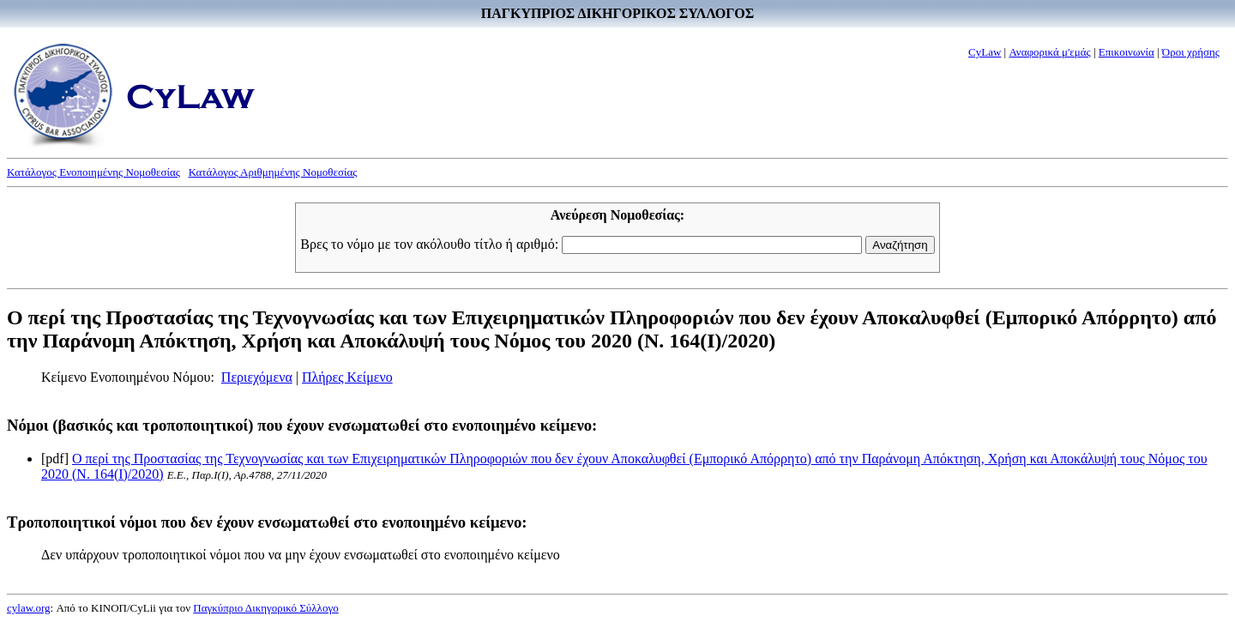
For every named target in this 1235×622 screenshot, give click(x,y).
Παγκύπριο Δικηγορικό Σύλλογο (265, 607)
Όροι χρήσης (1191, 51)
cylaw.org (29, 607)
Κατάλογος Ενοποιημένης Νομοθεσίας (93, 172)
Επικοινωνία (1126, 51)
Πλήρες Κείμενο (347, 377)
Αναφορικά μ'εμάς (1049, 51)
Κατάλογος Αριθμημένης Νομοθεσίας (273, 172)
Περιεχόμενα (256, 377)
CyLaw (984, 51)
